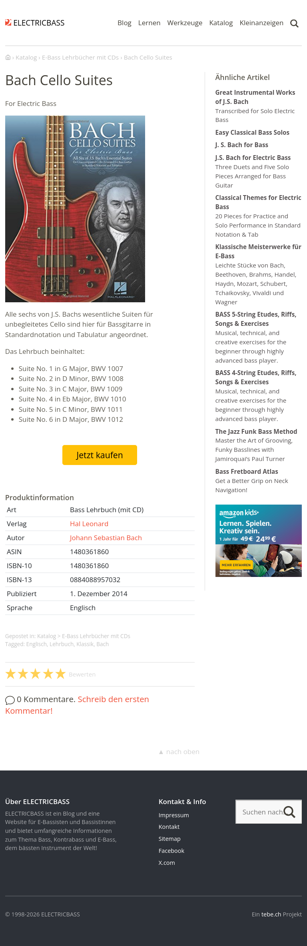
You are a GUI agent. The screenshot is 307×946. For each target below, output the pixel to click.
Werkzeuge (185, 22)
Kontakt (169, 826)
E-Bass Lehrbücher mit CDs (96, 636)
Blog (125, 22)
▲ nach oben (179, 751)
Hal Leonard (89, 523)
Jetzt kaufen (99, 455)
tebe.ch (271, 914)
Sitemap (170, 838)
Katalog (221, 22)
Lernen (149, 22)
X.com (167, 862)
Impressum (174, 815)
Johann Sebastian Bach (106, 537)
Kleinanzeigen (262, 22)
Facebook (171, 850)
